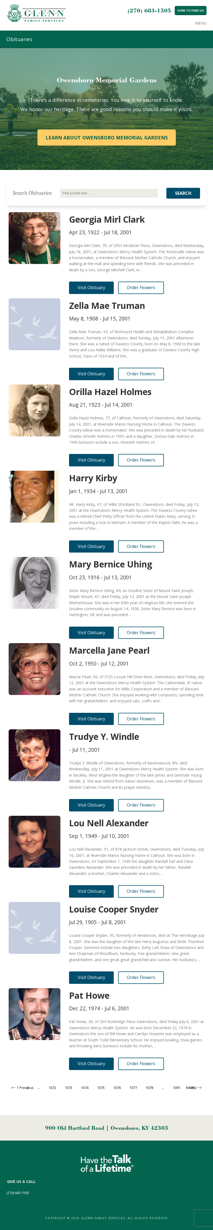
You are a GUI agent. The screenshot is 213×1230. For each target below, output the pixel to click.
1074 (84, 1087)
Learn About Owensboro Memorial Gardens (107, 137)
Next (194, 1087)
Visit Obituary (91, 287)
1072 (52, 1087)
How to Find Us (190, 10)
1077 (133, 1087)
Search (183, 193)
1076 (117, 1087)
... (38, 1087)
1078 (149, 1087)
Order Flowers (141, 287)
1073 (68, 1087)
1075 (101, 1087)
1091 (176, 1087)
